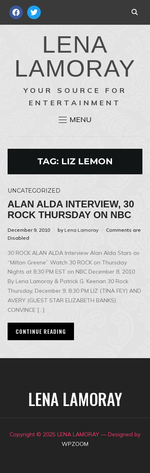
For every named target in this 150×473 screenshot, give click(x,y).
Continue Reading (41, 331)
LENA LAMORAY (75, 56)
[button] (75, 119)
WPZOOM (75, 443)
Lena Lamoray (81, 230)
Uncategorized (34, 190)
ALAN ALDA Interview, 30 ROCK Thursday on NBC (71, 209)
